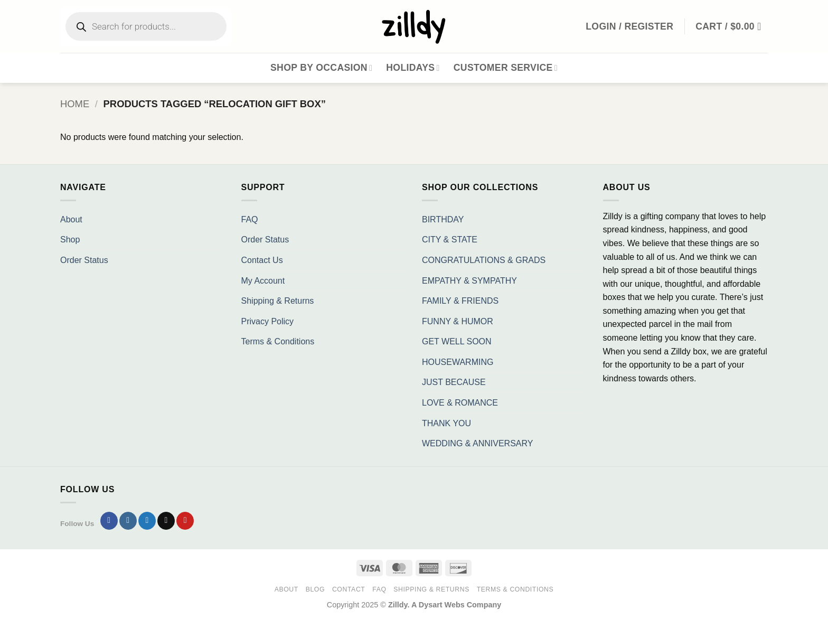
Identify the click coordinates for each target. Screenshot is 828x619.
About (71, 219)
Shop (70, 239)
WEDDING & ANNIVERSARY (477, 443)
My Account (263, 280)
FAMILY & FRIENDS (460, 300)
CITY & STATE (449, 239)
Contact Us (262, 260)
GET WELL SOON (457, 341)
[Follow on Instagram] (128, 521)
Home (74, 103)
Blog (315, 589)
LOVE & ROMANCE (460, 402)
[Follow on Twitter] (147, 521)
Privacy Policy (267, 321)
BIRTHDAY (443, 219)
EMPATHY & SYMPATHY (469, 280)
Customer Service (506, 67)
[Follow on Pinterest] (185, 521)
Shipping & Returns (277, 300)
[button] (731, 26)
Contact (348, 589)
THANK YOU (446, 423)
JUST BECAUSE (454, 382)
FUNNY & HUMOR (457, 321)
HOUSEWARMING (457, 362)
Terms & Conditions (278, 341)
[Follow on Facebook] (109, 521)
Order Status (84, 260)
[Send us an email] (166, 521)
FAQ (249, 219)
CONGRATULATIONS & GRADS (483, 260)
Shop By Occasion (321, 67)
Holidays (413, 67)
